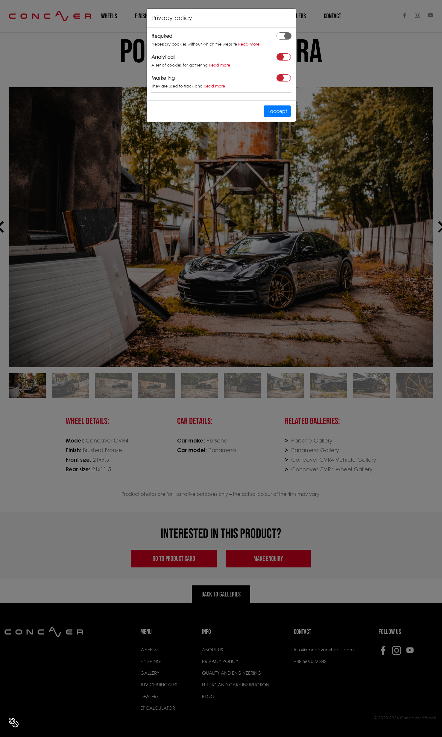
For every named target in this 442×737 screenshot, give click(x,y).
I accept (277, 111)
